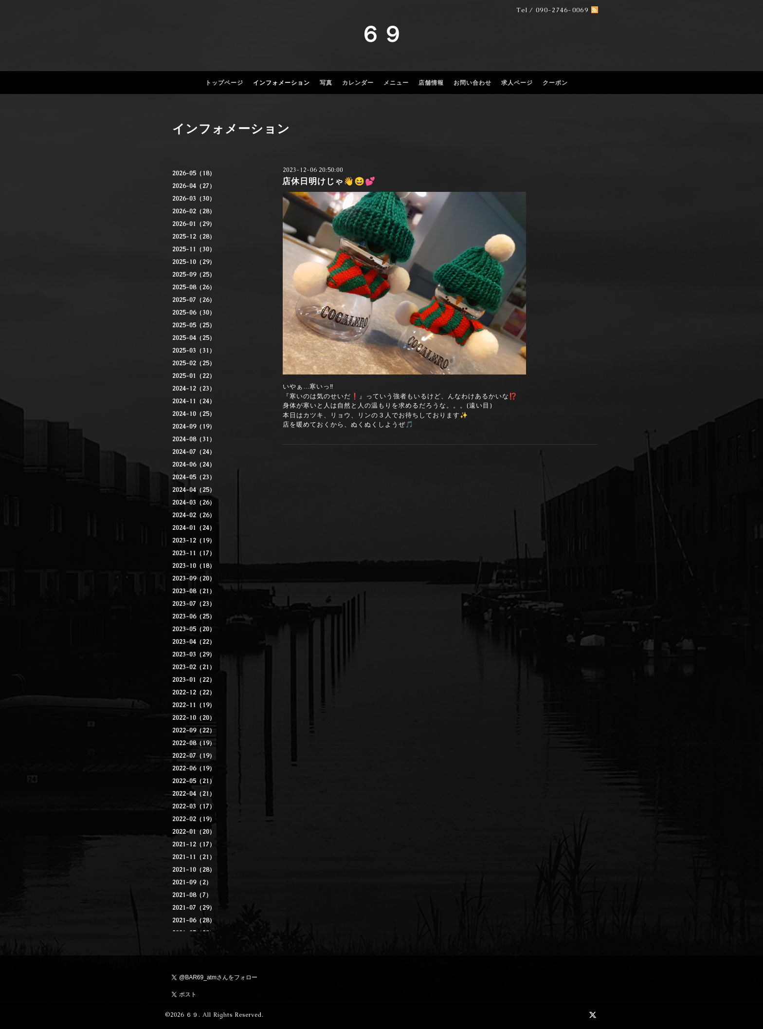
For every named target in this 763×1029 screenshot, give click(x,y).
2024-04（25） (194, 490)
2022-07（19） (194, 756)
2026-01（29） (194, 224)
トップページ (224, 83)
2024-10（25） (194, 414)
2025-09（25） (194, 275)
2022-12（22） (194, 692)
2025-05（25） (194, 325)
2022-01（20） (194, 832)
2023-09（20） (194, 578)
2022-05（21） (194, 781)
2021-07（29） (194, 908)
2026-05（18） (194, 173)
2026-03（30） (194, 199)
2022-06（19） (194, 768)
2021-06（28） (194, 920)
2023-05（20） (194, 629)
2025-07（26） (194, 300)
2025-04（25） (194, 338)
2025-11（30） (194, 249)
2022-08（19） (194, 743)
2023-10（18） (194, 566)
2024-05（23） (194, 477)
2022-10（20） (194, 718)
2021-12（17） (194, 844)
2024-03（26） (194, 502)
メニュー (396, 83)
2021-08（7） (192, 895)
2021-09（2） (192, 882)
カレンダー (358, 83)
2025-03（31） (194, 351)
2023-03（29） (194, 654)
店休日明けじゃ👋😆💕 (329, 181)
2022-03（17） (194, 806)
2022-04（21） (194, 794)
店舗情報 (431, 83)
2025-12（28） (194, 237)
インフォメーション (281, 83)
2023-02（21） (194, 667)
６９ (381, 34)
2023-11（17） (194, 553)
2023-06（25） (194, 616)
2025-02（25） (194, 363)
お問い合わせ (472, 83)
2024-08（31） (194, 439)
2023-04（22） (194, 642)
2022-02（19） (194, 819)
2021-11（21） (194, 857)
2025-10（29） (194, 262)
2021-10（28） (194, 870)
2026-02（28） (194, 211)
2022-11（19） (194, 705)
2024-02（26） (194, 515)
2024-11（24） (194, 401)
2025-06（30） (194, 313)
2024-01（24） (194, 528)
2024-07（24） (194, 452)
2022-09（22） (194, 730)
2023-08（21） (194, 591)
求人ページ (517, 83)
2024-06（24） (194, 464)
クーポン (555, 83)
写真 (326, 83)
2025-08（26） (194, 287)
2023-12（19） (194, 540)
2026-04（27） (194, 186)
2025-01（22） (194, 376)
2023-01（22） (194, 680)
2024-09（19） (194, 426)
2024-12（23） (194, 389)
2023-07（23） (194, 604)
